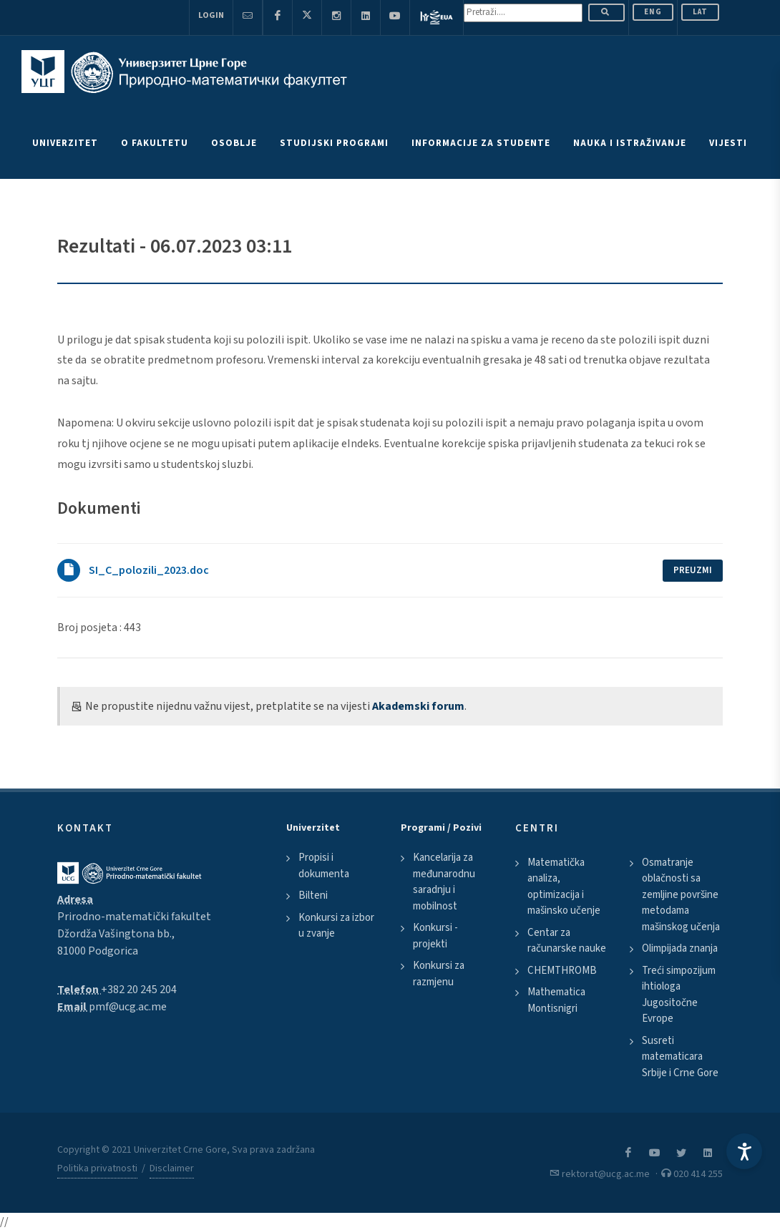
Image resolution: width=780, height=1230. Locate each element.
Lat (700, 11)
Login (211, 15)
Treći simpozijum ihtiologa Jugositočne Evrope (679, 995)
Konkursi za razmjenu (438, 974)
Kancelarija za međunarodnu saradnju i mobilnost (444, 882)
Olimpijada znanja (680, 948)
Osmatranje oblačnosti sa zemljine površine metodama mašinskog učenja (681, 894)
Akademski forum (418, 706)
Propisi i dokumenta (323, 866)
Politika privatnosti (97, 1168)
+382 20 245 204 (139, 989)
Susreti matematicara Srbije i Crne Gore (680, 1056)
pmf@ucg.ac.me (128, 1007)
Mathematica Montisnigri (556, 1000)
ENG (653, 11)
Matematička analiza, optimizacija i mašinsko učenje (563, 887)
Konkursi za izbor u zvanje (336, 926)
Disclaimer (172, 1168)
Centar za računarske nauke (566, 941)
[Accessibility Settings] (744, 1151)
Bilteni (313, 895)
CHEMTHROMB (562, 970)
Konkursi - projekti (435, 936)
